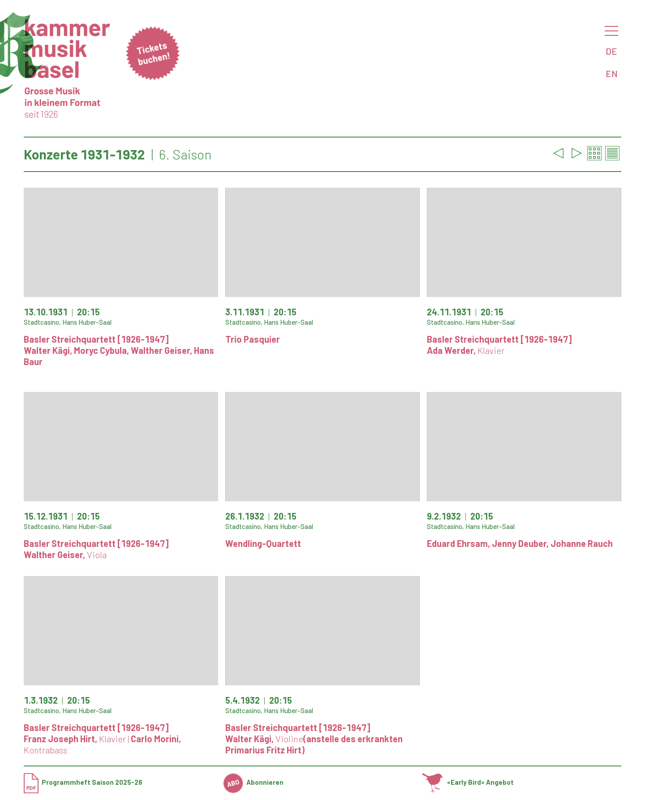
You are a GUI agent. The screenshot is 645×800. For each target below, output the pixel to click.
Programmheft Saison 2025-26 (83, 782)
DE (611, 51)
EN (612, 73)
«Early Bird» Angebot (468, 782)
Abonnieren (253, 782)
